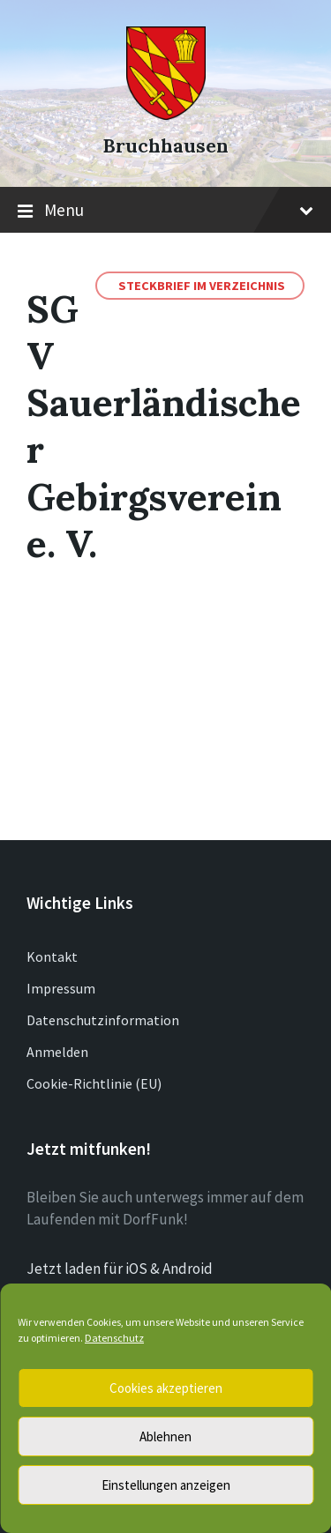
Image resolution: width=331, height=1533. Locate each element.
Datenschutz (114, 1337)
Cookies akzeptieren (165, 1388)
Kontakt (52, 956)
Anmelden (57, 1051)
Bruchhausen (165, 146)
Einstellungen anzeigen (166, 1485)
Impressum (60, 988)
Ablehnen (165, 1436)
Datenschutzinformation (102, 1020)
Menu (165, 210)
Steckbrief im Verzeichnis (201, 286)
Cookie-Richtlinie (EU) (94, 1083)
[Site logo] (166, 114)
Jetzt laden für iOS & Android (119, 1268)
